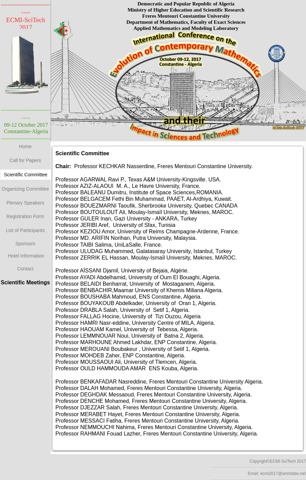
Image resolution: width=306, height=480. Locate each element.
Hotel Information (26, 256)
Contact (25, 268)
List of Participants (25, 230)
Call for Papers (25, 160)
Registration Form (25, 216)
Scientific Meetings (25, 282)
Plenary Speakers (25, 203)
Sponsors (25, 243)
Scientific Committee (26, 174)
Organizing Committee (25, 189)
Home (25, 146)
